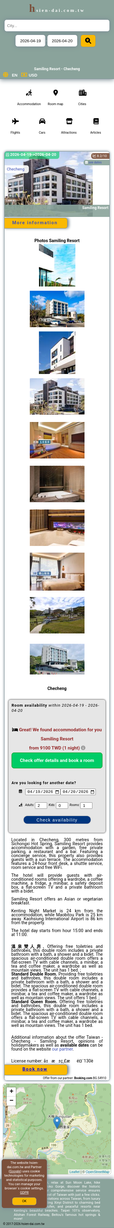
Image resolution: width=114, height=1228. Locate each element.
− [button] (11, 1101)
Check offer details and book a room (57, 760)
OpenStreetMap (97, 1172)
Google (15, 1171)
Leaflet (75, 1172)
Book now (34, 1069)
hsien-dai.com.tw (57, 10)
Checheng (15, 169)
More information (34, 222)
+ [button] (11, 1091)
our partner (62, 1049)
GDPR (24, 1193)
